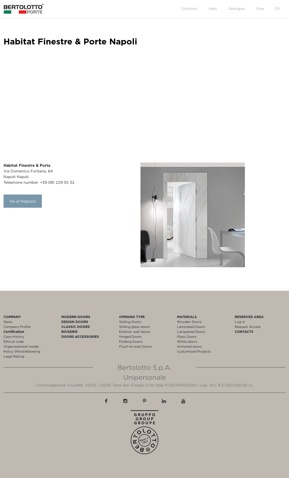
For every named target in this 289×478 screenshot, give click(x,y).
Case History (14, 336)
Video (213, 9)
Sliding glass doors (134, 326)
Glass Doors (186, 336)
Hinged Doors (130, 336)
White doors (187, 341)
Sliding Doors (130, 321)
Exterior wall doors (134, 331)
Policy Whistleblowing (22, 351)
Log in (240, 321)
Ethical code (14, 341)
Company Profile (17, 326)
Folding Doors (130, 341)
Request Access (248, 326)
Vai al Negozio (22, 201)
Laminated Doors (191, 326)
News (8, 321)
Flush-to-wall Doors (135, 346)
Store (260, 9)
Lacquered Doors (191, 331)
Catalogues (236, 9)
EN (277, 9)
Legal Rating (14, 356)
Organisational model (21, 346)
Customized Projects (194, 351)
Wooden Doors (189, 321)
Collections (189, 9)
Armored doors (189, 346)
